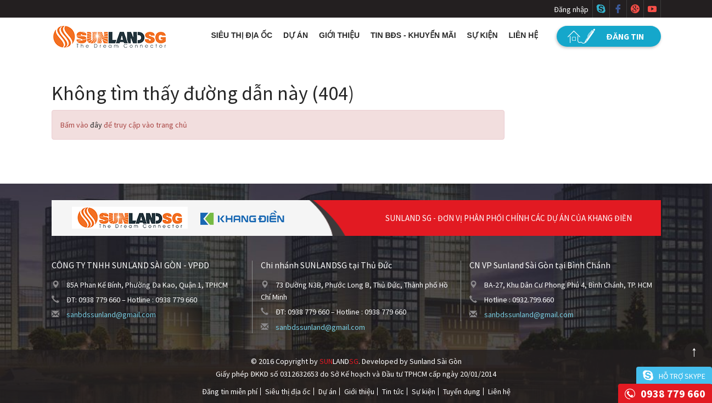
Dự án (295, 35)
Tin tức (393, 391)
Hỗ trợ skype (682, 376)
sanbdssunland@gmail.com (111, 314)
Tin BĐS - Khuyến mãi (413, 35)
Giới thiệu (339, 35)
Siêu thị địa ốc (242, 35)
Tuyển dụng (461, 391)
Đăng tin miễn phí (229, 391)
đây (96, 125)
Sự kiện (482, 35)
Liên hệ (524, 35)
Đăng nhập (571, 9)
